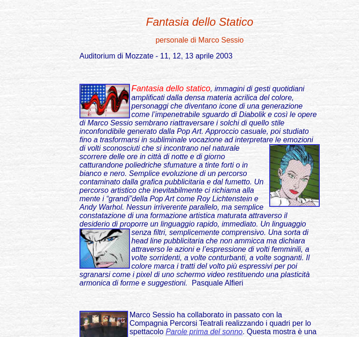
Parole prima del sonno (204, 332)
